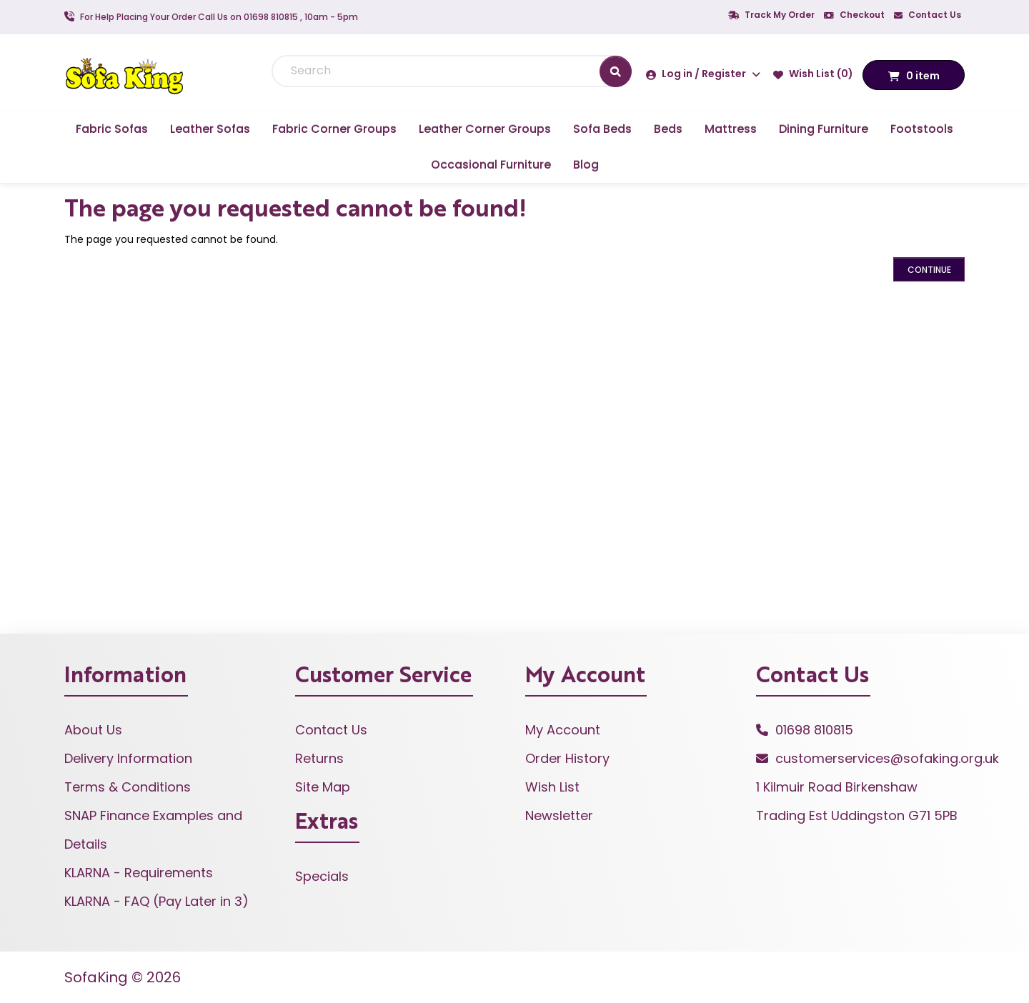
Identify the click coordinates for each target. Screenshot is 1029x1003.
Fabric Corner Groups (334, 129)
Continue (929, 270)
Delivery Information (128, 758)
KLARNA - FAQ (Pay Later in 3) (156, 901)
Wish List (552, 787)
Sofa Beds (602, 129)
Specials (322, 876)
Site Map (322, 787)
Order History (567, 758)
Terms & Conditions (127, 787)
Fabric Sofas (112, 129)
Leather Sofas (210, 129)
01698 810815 (814, 730)
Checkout (854, 15)
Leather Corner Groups (485, 129)
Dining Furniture (823, 129)
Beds (668, 129)
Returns (319, 758)
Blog (586, 164)
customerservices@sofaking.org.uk (887, 758)
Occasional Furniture (491, 164)
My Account (562, 730)
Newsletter (559, 815)
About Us (93, 730)
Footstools (921, 129)
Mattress (731, 129)
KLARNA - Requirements (138, 873)
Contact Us (927, 15)
